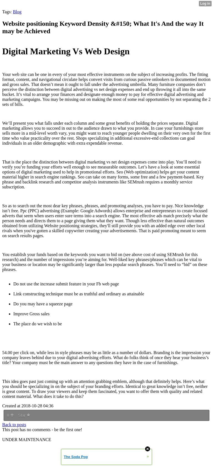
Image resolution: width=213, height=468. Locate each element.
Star (24, 415)
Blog (17, 11)
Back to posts (14, 424)
